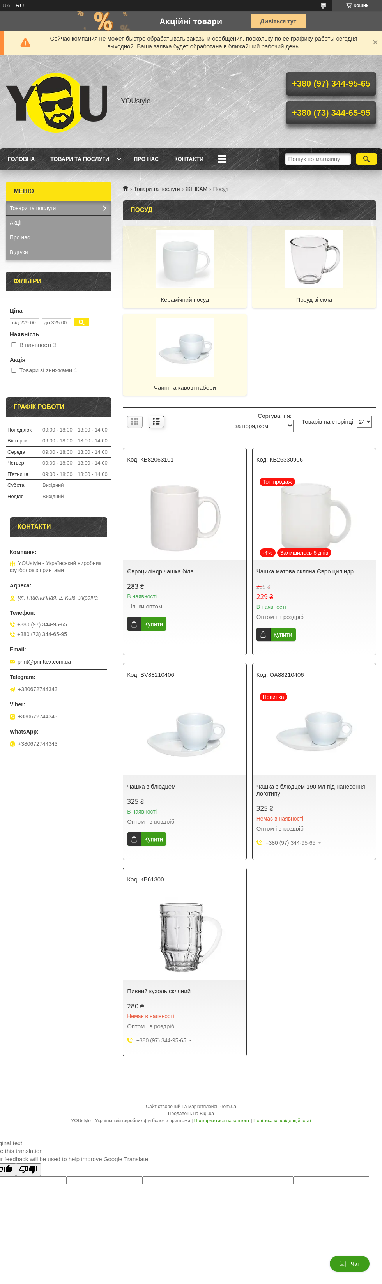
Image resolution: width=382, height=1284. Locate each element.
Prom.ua (227, 1106)
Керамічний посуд (185, 299)
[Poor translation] (28, 1169)
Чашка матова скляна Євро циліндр (305, 571)
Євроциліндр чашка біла (160, 571)
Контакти (188, 159)
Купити (153, 624)
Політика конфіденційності (282, 1120)
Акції (15, 222)
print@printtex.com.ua (44, 662)
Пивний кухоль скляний (159, 991)
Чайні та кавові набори (185, 387)
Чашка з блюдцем (151, 786)
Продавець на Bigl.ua (191, 1113)
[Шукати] (366, 159)
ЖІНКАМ (196, 189)
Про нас (146, 159)
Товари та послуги (79, 159)
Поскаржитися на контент (221, 1120)
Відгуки (19, 252)
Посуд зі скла (314, 299)
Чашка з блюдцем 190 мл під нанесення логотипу (310, 790)
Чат (349, 1263)
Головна (21, 159)
